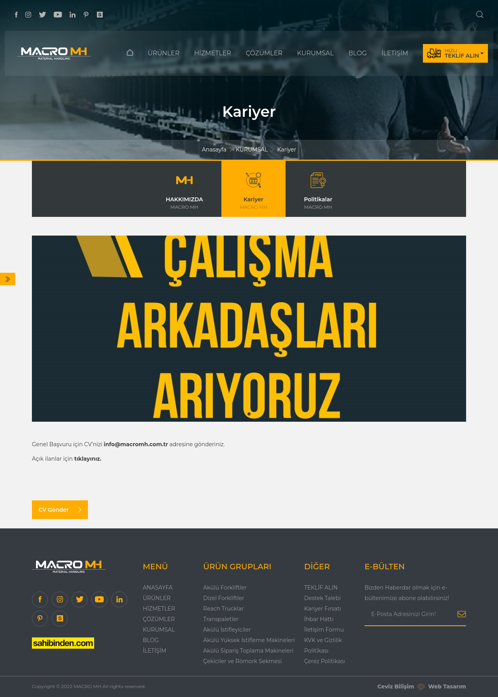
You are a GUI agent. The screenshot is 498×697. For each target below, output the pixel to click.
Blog (151, 640)
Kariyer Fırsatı (322, 608)
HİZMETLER (212, 53)
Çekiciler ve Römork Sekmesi (242, 661)
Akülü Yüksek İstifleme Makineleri (249, 640)
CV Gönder (60, 509)
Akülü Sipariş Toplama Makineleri (248, 650)
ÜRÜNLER (164, 53)
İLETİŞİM (394, 53)
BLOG (357, 53)
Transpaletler (220, 619)
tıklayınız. (88, 458)
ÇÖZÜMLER (264, 53)
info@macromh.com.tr (136, 444)
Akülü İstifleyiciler (227, 629)
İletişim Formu (324, 629)
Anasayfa (214, 149)
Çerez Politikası (324, 661)
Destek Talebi (322, 598)
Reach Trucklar (223, 608)
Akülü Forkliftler (225, 587)
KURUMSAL (315, 53)
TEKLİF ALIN (321, 587)
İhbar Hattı (318, 619)
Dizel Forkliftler (223, 598)
